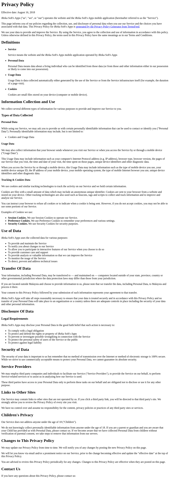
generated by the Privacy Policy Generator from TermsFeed (107, 26)
